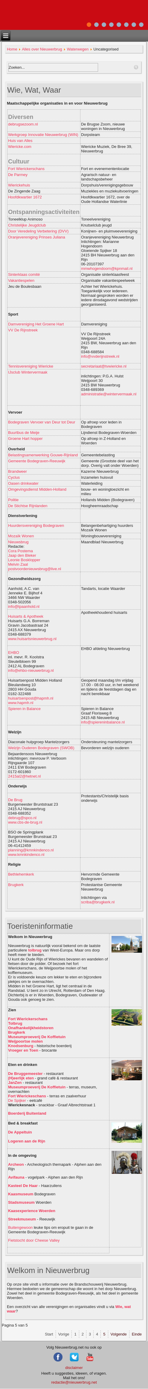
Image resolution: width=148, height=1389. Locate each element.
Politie (13, 500)
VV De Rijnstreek (23, 330)
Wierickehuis (19, 185)
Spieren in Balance (24, 708)
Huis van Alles (20, 140)
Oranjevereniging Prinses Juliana (36, 237)
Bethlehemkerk (21, 874)
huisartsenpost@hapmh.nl (30, 698)
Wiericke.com (19, 146)
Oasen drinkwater (23, 483)
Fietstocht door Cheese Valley (33, 1240)
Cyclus (14, 477)
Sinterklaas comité (24, 274)
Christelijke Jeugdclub (27, 225)
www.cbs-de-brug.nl (25, 822)
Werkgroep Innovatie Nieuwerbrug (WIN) (43, 134)
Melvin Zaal (18, 564)
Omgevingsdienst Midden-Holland (37, 489)
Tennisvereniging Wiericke (30, 366)
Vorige (63, 1334)
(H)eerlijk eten (21, 1078)
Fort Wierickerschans (26, 168)
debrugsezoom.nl (23, 124)
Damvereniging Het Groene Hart (36, 324)
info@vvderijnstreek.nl (100, 356)
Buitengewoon (20, 1227)
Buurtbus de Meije (23, 432)
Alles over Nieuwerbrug (42, 49)
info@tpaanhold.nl (23, 606)
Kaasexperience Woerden (31, 1211)
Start (49, 1334)
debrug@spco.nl (22, 818)
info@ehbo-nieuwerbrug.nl (31, 670)
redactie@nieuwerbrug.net (74, 1382)
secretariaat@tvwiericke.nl (103, 366)
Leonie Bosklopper (24, 560)
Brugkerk (16, 884)
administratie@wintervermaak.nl (108, 394)
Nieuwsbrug (18, 542)
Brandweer (17, 471)
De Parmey (18, 174)
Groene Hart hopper (25, 438)
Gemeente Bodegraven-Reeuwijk (36, 461)
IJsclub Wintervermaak (27, 372)
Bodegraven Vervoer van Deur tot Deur (41, 422)
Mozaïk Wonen (21, 536)
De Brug (15, 800)
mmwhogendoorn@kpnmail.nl (106, 268)
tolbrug (35, 950)
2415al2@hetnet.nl (24, 776)
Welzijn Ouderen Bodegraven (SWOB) (41, 748)
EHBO (13, 652)
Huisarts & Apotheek (25, 616)
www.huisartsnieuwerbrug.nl (32, 639)
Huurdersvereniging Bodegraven (36, 525)
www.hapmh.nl (20, 702)
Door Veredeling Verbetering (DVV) (38, 231)
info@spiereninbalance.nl (103, 722)
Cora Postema (20, 551)
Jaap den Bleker (22, 555)
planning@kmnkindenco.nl (31, 850)
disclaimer (74, 1367)
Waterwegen (78, 49)
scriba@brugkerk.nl (98, 902)
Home (12, 49)
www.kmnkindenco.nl (26, 854)
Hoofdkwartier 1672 (25, 197)
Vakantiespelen (21, 280)
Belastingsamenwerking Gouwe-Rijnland (43, 455)
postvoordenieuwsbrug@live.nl (34, 569)
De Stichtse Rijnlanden (28, 506)
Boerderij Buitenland (27, 1113)
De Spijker (17, 1100)
